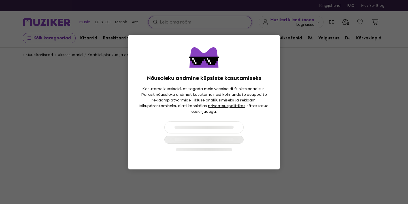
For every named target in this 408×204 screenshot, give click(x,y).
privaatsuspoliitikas (226, 106)
